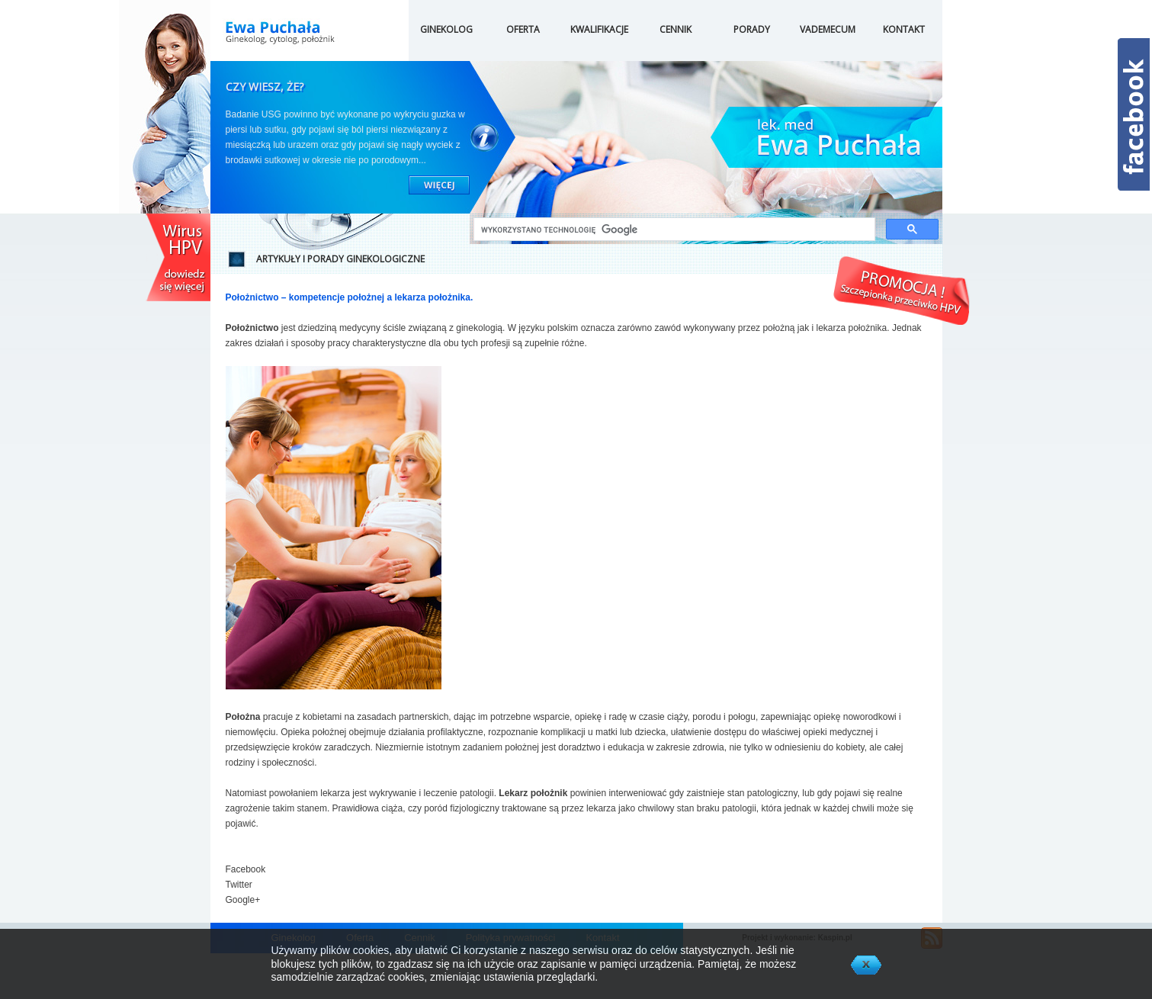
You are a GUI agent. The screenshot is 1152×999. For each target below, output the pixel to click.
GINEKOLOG (446, 29)
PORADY (751, 29)
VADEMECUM (827, 29)
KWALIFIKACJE (599, 29)
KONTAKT (904, 29)
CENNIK (675, 29)
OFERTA (523, 29)
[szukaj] (673, 230)
